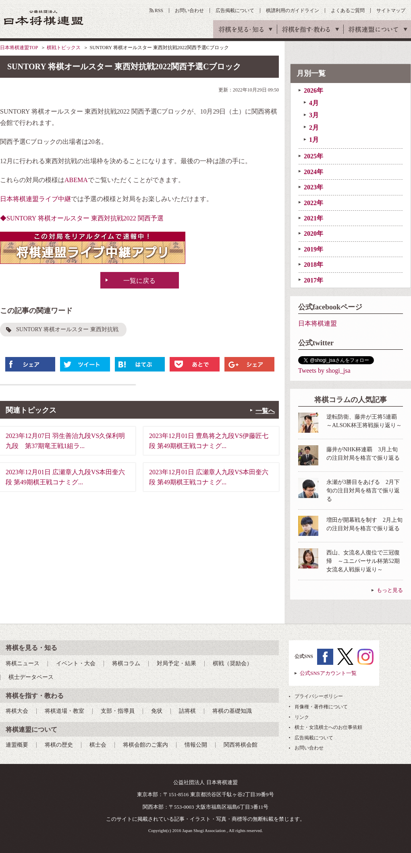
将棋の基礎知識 (232, 711)
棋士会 (97, 745)
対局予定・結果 (176, 663)
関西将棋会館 (240, 745)
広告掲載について (235, 10)
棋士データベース (31, 677)
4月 (314, 103)
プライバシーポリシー (319, 696)
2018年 (313, 264)
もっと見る (390, 590)
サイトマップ (390, 10)
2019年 (313, 249)
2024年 (313, 171)
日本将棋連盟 (317, 323)
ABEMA (76, 179)
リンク (302, 717)
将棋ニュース (22, 663)
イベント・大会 (75, 663)
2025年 (313, 156)
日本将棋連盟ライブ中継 (35, 198)
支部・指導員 (118, 711)
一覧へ (265, 410)
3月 (314, 115)
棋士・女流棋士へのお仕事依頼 (328, 727)
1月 (314, 139)
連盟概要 (17, 745)
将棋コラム (126, 663)
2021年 (313, 218)
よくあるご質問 (348, 10)
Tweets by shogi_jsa (324, 370)
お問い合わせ (189, 10)
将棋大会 (17, 711)
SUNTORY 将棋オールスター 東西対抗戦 (67, 329)
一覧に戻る (139, 280)
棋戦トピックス (64, 47)
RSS (159, 10)
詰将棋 (187, 711)
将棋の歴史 (59, 745)
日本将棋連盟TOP (19, 47)
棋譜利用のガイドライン (292, 10)
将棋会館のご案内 (145, 745)
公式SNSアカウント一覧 (328, 673)
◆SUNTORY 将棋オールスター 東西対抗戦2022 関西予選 (82, 218)
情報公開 (196, 745)
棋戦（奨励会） (232, 663)
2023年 (313, 187)
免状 (156, 711)
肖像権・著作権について (321, 707)
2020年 (313, 233)
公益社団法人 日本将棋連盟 (44, 17)
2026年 (313, 90)
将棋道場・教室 (64, 711)
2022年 (313, 202)
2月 (314, 127)
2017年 (313, 280)
